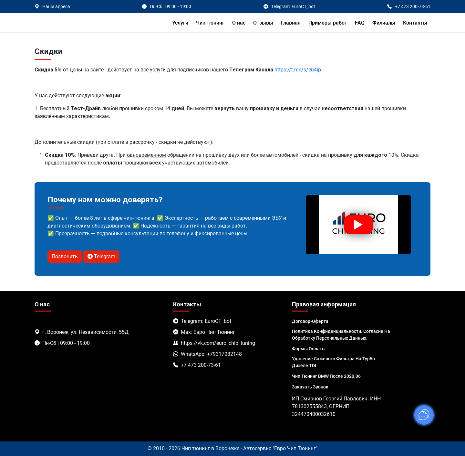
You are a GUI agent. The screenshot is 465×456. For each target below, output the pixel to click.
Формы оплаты (309, 348)
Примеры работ (327, 23)
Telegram (101, 256)
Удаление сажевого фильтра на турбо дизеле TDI (333, 362)
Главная (291, 23)
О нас (238, 23)
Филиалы (383, 23)
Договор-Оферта (310, 321)
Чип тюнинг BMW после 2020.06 (326, 376)
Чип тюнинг (210, 23)
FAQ (360, 23)
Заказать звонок (310, 386)
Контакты (415, 23)
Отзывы (263, 23)
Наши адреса (56, 6)
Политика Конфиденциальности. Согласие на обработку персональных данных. (341, 335)
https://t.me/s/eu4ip (297, 70)
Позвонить (65, 256)
